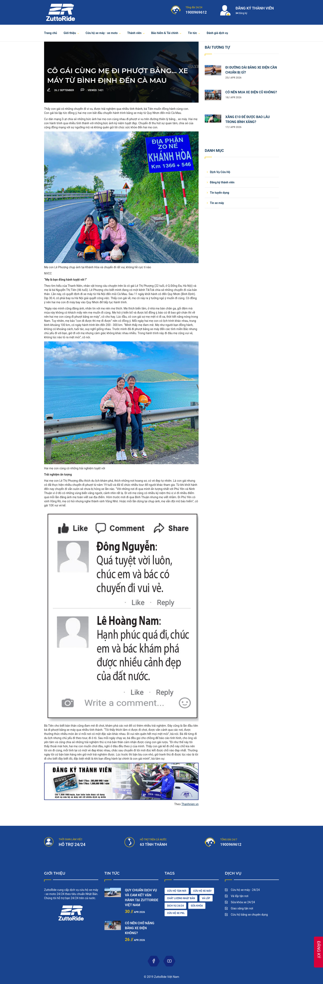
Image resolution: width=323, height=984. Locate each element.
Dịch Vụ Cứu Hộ (220, 172)
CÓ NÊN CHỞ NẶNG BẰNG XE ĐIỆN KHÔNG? (139, 928)
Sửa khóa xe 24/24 (243, 902)
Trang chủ (50, 33)
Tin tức (192, 33)
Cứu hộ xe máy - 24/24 (245, 889)
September (64, 90)
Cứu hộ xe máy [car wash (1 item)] (202, 890)
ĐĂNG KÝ (318, 949)
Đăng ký (241, 13)
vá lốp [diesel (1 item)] (206, 898)
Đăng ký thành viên (222, 182)
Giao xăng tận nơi (242, 908)
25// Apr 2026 (233, 77)
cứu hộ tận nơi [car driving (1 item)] (176, 890)
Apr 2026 (135, 912)
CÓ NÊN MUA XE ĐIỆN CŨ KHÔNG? (251, 92)
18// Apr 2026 (233, 97)
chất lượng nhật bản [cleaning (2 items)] (181, 898)
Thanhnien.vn (190, 804)
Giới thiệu (70, 33)
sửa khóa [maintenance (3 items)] (197, 905)
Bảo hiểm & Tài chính (164, 33)
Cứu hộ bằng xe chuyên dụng (249, 914)
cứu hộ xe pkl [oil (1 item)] (176, 913)
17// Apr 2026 (233, 127)
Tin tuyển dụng (219, 192)
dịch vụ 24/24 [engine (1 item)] (175, 905)
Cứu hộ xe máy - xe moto (102, 33)
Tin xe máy (217, 203)
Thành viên (134, 33)
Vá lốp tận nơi (239, 896)
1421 (96, 90)
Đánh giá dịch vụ (217, 33)
